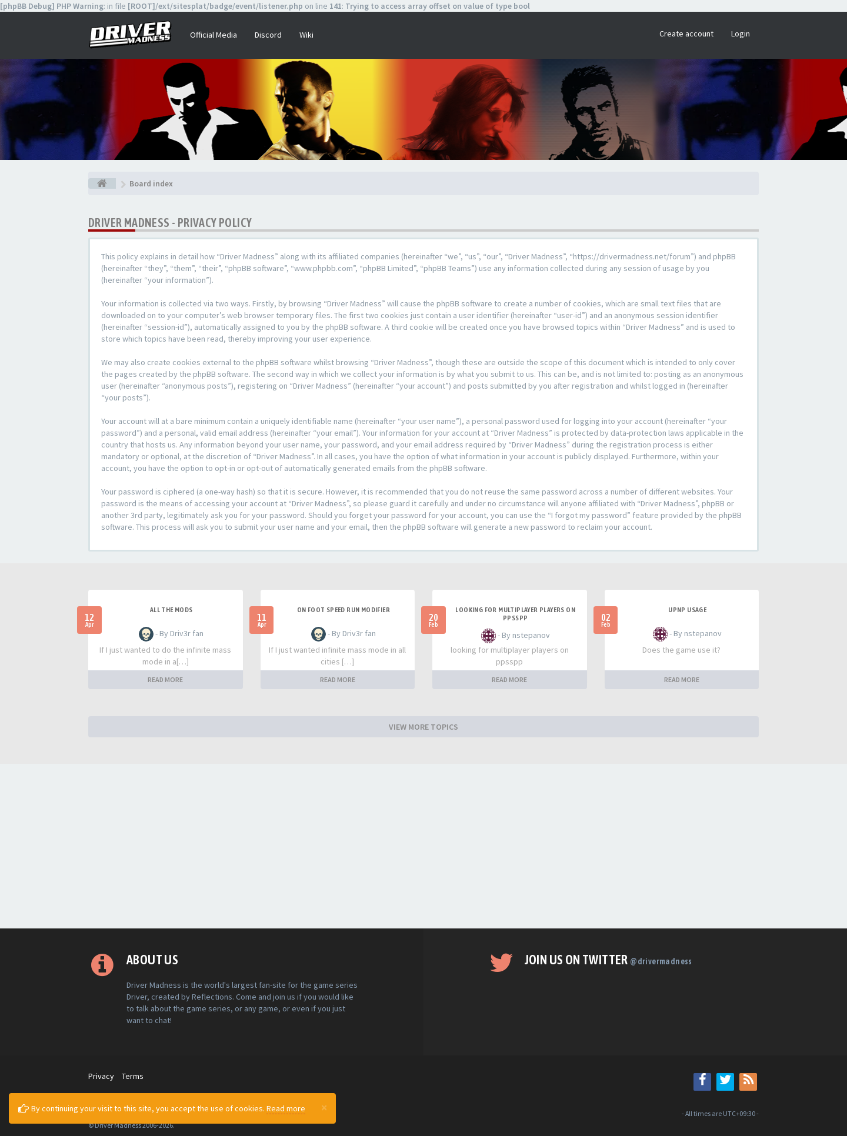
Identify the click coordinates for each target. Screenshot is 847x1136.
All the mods (171, 610)
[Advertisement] (423, 846)
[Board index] (102, 183)
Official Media (213, 34)
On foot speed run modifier (343, 610)
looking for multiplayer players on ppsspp (515, 614)
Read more (285, 1108)
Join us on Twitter (608, 959)
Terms (133, 1076)
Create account (686, 33)
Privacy (101, 1076)
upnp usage (687, 610)
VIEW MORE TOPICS (423, 726)
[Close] (324, 1107)
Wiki (306, 34)
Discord (268, 34)
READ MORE (165, 679)
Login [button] (740, 33)
